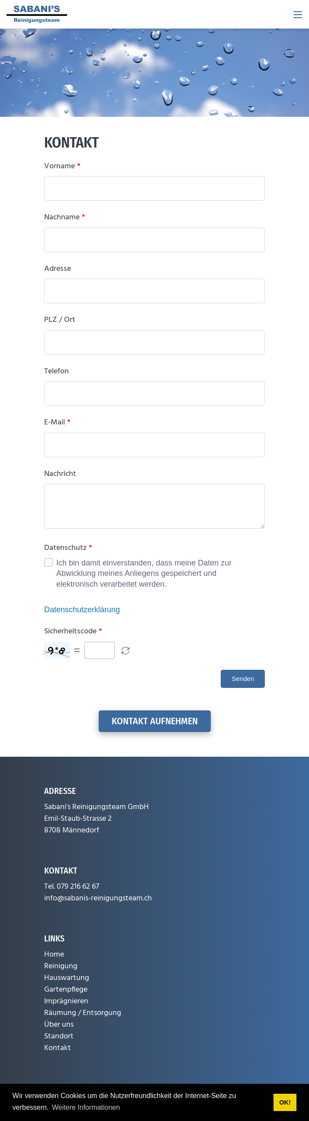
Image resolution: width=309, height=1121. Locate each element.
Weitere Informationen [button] (86, 1107)
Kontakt (57, 1048)
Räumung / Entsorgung (82, 1013)
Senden (243, 678)
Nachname (64, 217)
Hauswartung (66, 978)
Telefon (56, 371)
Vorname (62, 166)
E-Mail (57, 423)
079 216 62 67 (78, 886)
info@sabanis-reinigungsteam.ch (98, 898)
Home (54, 954)
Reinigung (60, 966)
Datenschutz (68, 548)
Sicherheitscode (73, 631)
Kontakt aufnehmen (155, 721)
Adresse (57, 269)
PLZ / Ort (59, 320)
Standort (59, 1036)
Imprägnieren (66, 1001)
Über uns (59, 1024)
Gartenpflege (65, 989)
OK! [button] (284, 1102)
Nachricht (60, 474)
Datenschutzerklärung (82, 609)
